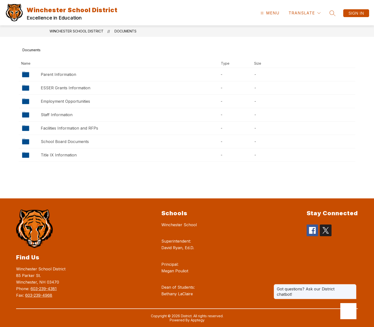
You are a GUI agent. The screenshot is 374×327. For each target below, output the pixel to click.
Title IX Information (59, 155)
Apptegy (198, 320)
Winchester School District (77, 31)
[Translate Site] (304, 13)
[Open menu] (269, 13)
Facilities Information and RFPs (69, 128)
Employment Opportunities (65, 101)
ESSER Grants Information (65, 87)
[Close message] (352, 286)
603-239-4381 (44, 288)
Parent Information (58, 74)
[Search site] (332, 13)
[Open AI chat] (348, 311)
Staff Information (57, 114)
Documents (125, 31)
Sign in (356, 13)
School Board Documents (65, 141)
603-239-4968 (38, 295)
